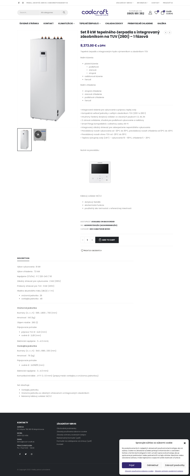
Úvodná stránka (29, 23)
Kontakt (156, 3)
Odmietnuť (152, 465)
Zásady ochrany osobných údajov (169, 471)
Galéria (161, 23)
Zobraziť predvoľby (175, 465)
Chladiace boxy (114, 23)
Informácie (142, 3)
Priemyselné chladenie (140, 23)
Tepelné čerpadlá (89, 23)
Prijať (131, 465)
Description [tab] (23, 258)
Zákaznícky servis (124, 3)
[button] (184, 443)
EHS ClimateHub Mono (100, 229)
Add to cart (108, 240)
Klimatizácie (65, 23)
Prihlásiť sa (168, 3)
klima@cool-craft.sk (25, 441)
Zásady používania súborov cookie (139, 471)
